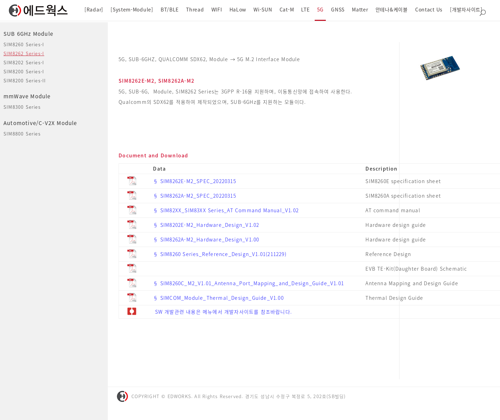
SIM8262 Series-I (23, 53)
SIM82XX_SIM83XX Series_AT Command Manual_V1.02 (229, 210)
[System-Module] (132, 9)
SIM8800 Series (22, 133)
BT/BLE (170, 9)
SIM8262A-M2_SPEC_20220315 (198, 195)
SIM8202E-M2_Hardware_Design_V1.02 (209, 224)
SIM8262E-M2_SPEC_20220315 (198, 181)
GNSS (338, 9)
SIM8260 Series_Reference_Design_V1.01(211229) (223, 253)
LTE (305, 9)
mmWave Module (27, 96)
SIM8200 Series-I (23, 71)
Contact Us (429, 9)
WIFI (216, 9)
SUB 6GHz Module (28, 34)
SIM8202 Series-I (23, 62)
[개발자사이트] (466, 9)
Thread (195, 9)
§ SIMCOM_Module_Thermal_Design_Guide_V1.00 (218, 297)
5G (320, 9)
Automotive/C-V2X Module (40, 123)
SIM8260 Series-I (23, 44)
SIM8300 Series (22, 107)
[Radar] (93, 9)
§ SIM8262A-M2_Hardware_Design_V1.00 (206, 239)
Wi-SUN (262, 9)
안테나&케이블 (392, 9)
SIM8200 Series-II (24, 80)
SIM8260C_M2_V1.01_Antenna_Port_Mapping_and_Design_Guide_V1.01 (252, 283)
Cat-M (287, 9)
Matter (360, 9)
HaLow (238, 9)
